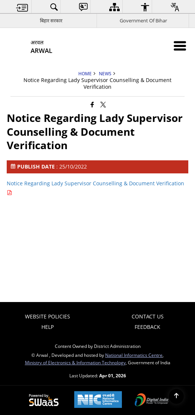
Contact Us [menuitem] (148, 316)
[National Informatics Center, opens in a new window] (98, 400)
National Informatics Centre (134, 355)
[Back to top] (176, 396)
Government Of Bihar (143, 20)
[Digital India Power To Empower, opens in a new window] (151, 400)
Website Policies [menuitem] (47, 316)
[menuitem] (22, 7)
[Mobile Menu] (179, 45)
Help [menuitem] (47, 326)
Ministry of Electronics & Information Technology (75, 362)
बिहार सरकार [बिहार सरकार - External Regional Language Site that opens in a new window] (51, 20)
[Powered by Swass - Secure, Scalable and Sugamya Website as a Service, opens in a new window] (44, 400)
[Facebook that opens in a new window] (92, 104)
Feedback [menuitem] (147, 326)
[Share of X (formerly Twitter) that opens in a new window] (103, 104)
